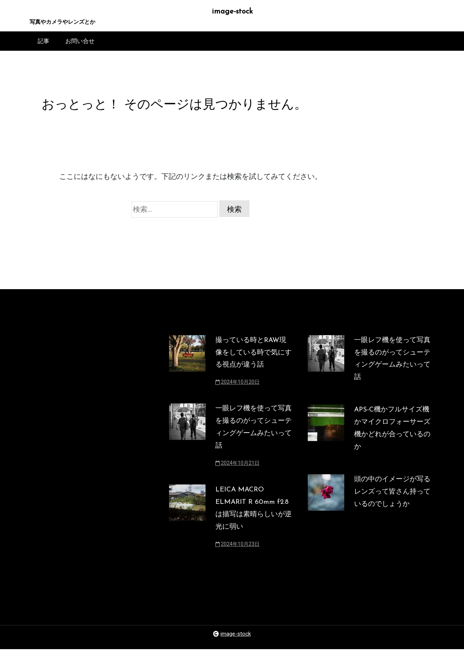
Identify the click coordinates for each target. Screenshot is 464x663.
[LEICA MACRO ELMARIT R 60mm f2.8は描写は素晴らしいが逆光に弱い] (187, 530)
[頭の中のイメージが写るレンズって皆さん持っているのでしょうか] (326, 508)
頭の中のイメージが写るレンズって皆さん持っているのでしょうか (390, 504)
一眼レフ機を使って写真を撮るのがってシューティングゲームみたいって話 (251, 436)
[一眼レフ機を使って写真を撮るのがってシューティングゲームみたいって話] (187, 446)
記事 (43, 42)
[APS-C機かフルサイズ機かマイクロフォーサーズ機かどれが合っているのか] (326, 442)
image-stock (232, 12)
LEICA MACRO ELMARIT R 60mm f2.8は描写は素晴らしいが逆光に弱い (250, 520)
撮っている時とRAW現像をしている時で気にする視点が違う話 (252, 358)
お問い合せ (80, 42)
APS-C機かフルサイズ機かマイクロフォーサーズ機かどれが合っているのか (390, 437)
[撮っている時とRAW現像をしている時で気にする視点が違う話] (187, 369)
